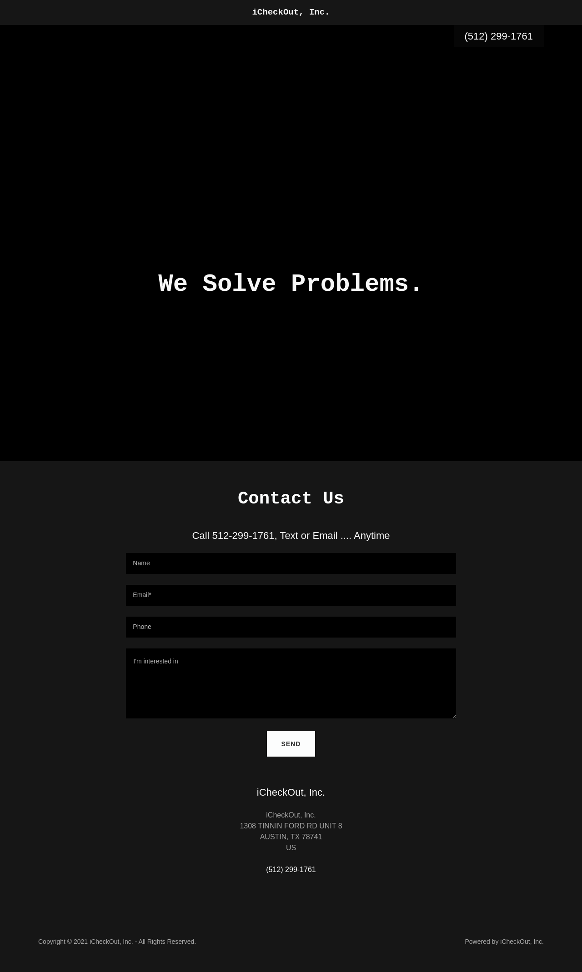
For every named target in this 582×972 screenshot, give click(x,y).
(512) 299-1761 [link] (499, 36)
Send (291, 744)
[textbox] (291, 563)
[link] (291, 12)
